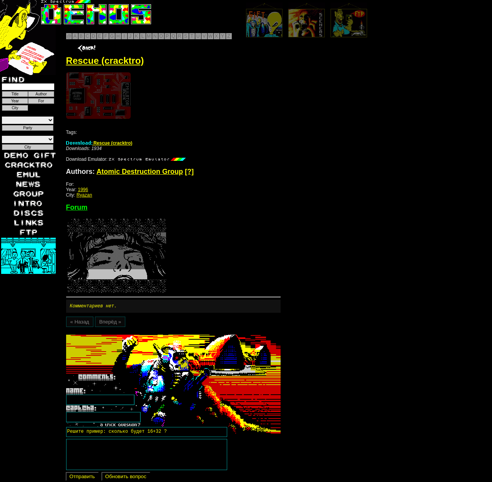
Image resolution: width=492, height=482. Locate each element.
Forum (77, 207)
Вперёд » (110, 323)
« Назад (79, 323)
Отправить (82, 477)
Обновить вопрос (125, 477)
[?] (189, 171)
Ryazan (84, 195)
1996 (83, 189)
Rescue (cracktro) (99, 143)
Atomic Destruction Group (139, 171)
